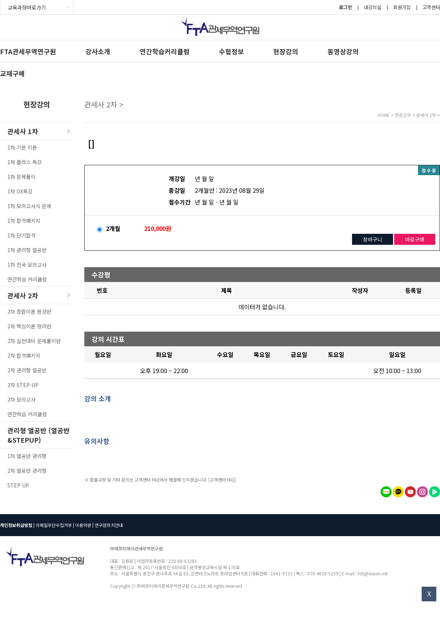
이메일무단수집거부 (54, 525)
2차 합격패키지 (23, 355)
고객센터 (431, 7)
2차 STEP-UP (22, 384)
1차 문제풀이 (21, 176)
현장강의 (285, 51)
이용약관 (83, 525)
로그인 (345, 7)
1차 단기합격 (21, 235)
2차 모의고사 (21, 399)
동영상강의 (343, 51)
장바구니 (372, 239)
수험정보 (231, 51)
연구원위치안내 (109, 525)
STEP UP (18, 485)
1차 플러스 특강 (24, 162)
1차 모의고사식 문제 (29, 206)
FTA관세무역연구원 (28, 51)
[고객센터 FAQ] (222, 479)
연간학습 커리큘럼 (27, 279)
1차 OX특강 (20, 191)
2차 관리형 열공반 (27, 370)
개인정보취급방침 (16, 525)
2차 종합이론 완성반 (29, 311)
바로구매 (414, 239)
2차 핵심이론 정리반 (29, 326)
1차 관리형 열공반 (27, 250)
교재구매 (12, 73)
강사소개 (97, 51)
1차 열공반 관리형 (27, 456)
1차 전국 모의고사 (27, 264)
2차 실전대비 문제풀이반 (34, 340)
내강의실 (372, 7)
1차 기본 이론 (22, 147)
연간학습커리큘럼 (165, 51)
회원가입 (402, 7)
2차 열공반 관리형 (27, 470)
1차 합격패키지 (23, 220)
